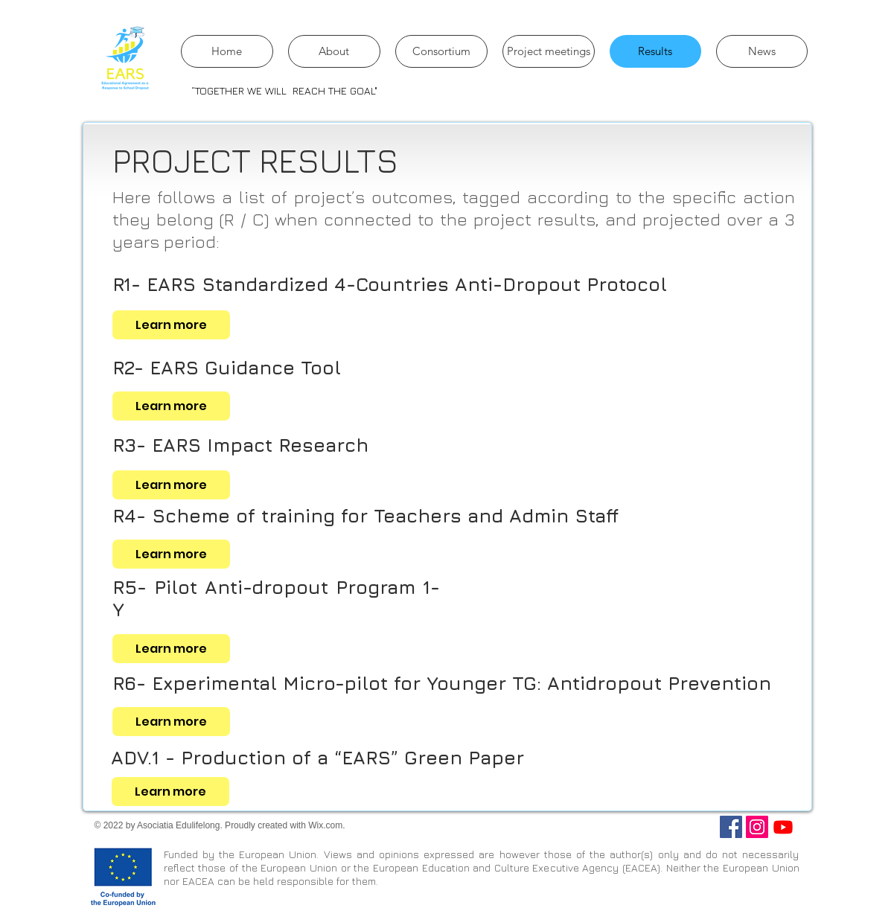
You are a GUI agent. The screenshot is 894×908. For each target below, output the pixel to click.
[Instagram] (757, 827)
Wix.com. (326, 825)
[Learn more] (171, 324)
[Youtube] (783, 827)
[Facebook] (731, 827)
